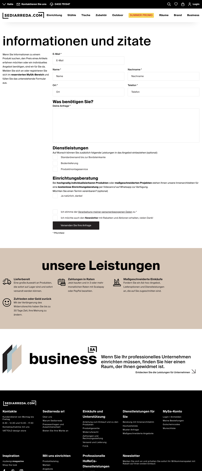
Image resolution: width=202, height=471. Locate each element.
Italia (10, 4)
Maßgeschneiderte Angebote (138, 433)
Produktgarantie (91, 428)
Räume (163, 15)
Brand (178, 15)
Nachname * (135, 69)
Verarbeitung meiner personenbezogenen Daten (105, 212)
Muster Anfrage (131, 430)
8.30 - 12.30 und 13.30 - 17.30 (18, 423)
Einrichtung (54, 15)
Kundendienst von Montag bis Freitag (18, 418)
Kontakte (10, 411)
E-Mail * (57, 54)
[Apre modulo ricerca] (169, 5)
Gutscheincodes (171, 424)
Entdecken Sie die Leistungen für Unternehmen (163, 372)
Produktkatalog (51, 461)
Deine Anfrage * (62, 106)
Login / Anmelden (172, 417)
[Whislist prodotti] (176, 4)
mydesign (13, 461)
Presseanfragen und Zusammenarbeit (53, 426)
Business (193, 15)
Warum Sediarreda (52, 421)
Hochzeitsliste (130, 426)
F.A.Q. (86, 446)
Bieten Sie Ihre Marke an (55, 431)
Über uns (47, 417)
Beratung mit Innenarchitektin (138, 422)
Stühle (71, 15)
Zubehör (101, 15)
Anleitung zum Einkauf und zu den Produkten (100, 423)
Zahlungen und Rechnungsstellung (93, 437)
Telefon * (133, 85)
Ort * (55, 85)
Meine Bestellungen (173, 421)
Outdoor (117, 15)
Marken (46, 465)
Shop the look (10, 465)
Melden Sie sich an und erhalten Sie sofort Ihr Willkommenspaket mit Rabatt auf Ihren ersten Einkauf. (159, 463)
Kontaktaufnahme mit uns (16, 427)
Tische (85, 15)
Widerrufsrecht (90, 432)
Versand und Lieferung (95, 442)
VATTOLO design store (14, 431)
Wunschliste (169, 428)
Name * (57, 69)
